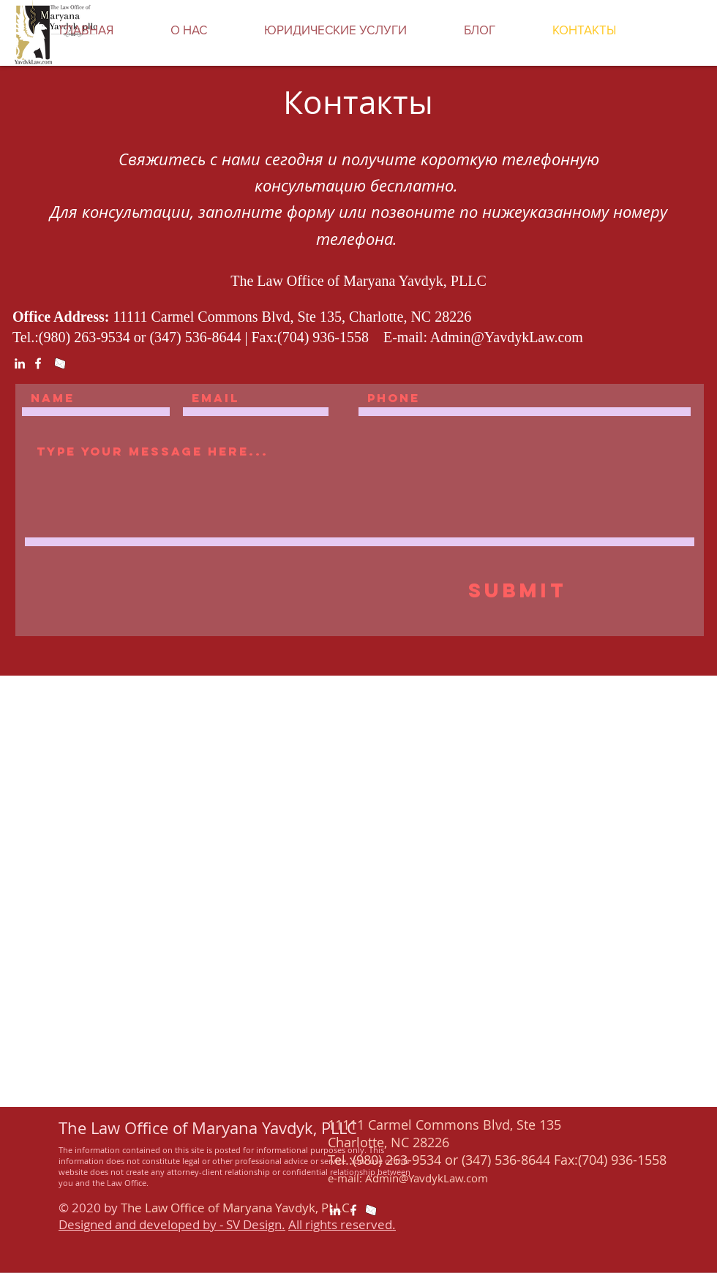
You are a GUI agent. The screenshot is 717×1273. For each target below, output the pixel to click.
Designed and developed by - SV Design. (172, 1224)
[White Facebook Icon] (38, 363)
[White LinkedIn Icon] (19, 363)
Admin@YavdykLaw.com (506, 337)
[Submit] (517, 590)
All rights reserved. (342, 1224)
